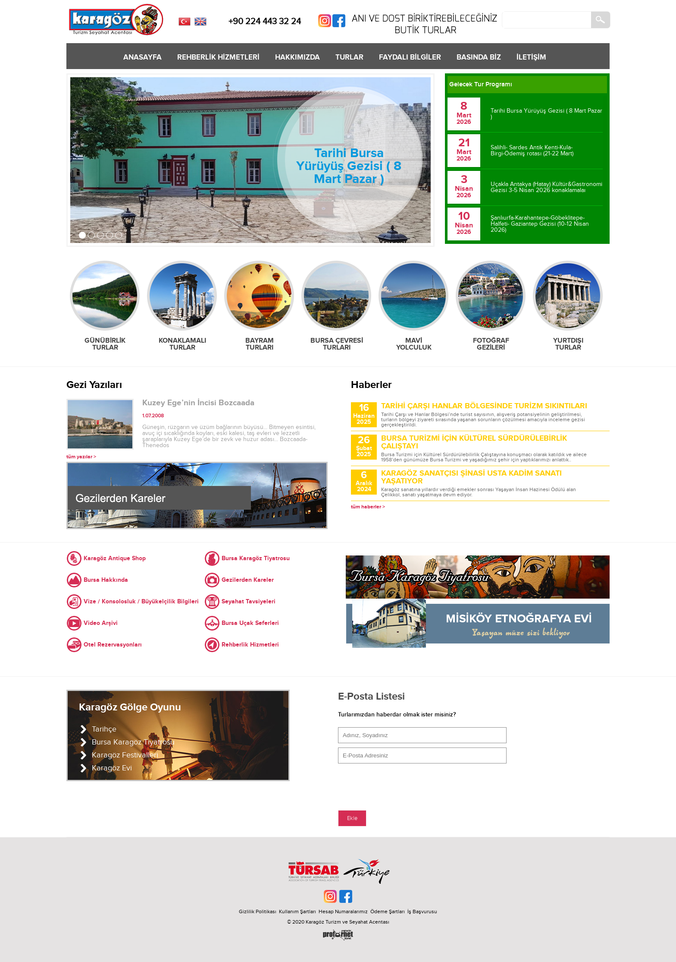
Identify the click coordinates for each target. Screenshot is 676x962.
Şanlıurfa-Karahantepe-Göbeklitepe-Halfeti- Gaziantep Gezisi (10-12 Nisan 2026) (540, 223)
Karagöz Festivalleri (125, 755)
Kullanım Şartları (299, 911)
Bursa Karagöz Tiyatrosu (256, 558)
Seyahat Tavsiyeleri (248, 601)
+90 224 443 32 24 (264, 21)
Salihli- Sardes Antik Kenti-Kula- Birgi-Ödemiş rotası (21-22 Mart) (532, 150)
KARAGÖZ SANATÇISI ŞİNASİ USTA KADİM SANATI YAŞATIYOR (471, 477)
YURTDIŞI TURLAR (568, 344)
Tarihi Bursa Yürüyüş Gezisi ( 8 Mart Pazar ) (348, 166)
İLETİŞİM (531, 57)
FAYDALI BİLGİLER (410, 57)
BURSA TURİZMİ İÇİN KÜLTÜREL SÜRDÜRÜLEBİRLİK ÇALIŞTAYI (474, 442)
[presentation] (403, 784)
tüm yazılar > (81, 457)
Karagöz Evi (112, 768)
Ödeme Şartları (387, 911)
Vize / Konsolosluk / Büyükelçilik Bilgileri (141, 601)
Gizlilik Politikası (257, 911)
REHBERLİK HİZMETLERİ (218, 57)
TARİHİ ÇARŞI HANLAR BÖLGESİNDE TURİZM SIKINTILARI (484, 406)
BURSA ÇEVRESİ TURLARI (336, 344)
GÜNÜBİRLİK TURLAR (104, 344)
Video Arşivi (101, 623)
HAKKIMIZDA (297, 57)
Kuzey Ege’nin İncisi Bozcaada (198, 403)
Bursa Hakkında (106, 580)
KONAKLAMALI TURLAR (182, 344)
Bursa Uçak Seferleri (250, 623)
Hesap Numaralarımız (343, 911)
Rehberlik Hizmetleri (250, 644)
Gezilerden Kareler (248, 580)
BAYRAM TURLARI (259, 344)
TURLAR (349, 57)
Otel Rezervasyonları (113, 644)
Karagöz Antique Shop (115, 558)
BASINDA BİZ (479, 57)
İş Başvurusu (422, 911)
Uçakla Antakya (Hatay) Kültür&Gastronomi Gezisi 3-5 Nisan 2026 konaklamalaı (546, 187)
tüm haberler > (368, 507)
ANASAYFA (142, 57)
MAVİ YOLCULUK (414, 344)
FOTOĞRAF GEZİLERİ (491, 344)
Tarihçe (104, 729)
